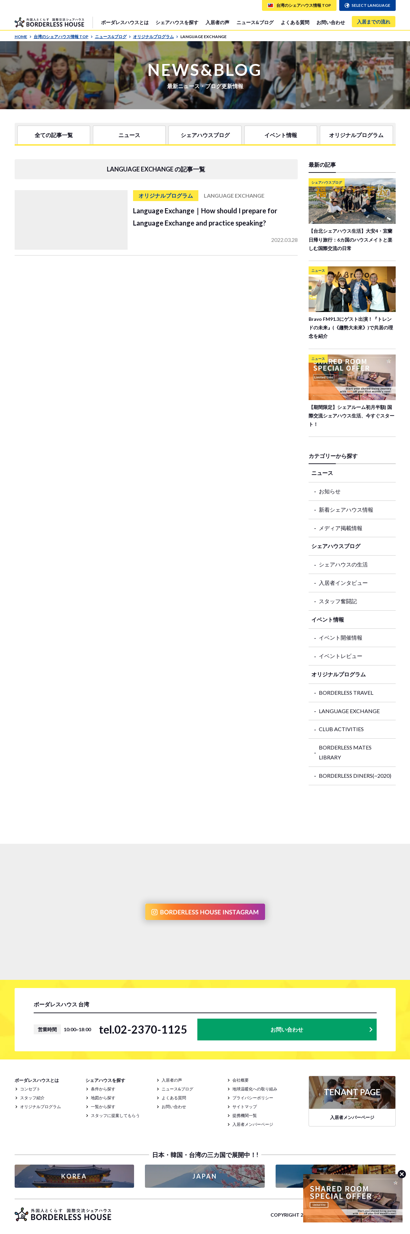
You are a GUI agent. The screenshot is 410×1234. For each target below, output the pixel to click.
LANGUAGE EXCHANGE (349, 711)
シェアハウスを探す (176, 22)
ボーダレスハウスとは (125, 22)
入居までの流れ (373, 21)
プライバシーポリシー (252, 1097)
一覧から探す (103, 1106)
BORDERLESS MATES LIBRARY (345, 752)
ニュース (129, 135)
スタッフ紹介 (32, 1097)
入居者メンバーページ (252, 1124)
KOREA (74, 1176)
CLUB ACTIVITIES (341, 729)
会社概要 (240, 1080)
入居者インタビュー (343, 582)
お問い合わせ (330, 22)
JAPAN (205, 1176)
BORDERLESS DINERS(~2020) (355, 775)
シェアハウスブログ (205, 135)
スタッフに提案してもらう (115, 1115)
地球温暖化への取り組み (254, 1088)
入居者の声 (217, 22)
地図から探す (103, 1097)
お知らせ (330, 491)
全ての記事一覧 (54, 135)
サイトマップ (244, 1106)
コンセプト (30, 1088)
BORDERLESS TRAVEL (346, 692)
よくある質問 (295, 22)
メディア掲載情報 (340, 528)
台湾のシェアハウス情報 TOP (63, 36)
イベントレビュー (340, 656)
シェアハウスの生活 (343, 564)
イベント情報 (280, 135)
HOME (23, 36)
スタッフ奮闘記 (338, 601)
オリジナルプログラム (155, 36)
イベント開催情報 (340, 637)
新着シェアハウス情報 (346, 509)
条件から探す (103, 1088)
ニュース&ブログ (255, 22)
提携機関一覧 (244, 1115)
